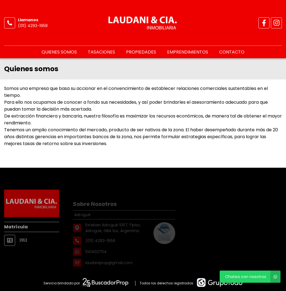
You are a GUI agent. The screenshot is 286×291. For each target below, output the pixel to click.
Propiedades (141, 52)
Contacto (231, 52)
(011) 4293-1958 (33, 25)
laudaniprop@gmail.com (109, 268)
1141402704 (96, 257)
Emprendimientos (187, 52)
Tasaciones (101, 52)
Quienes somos (59, 52)
